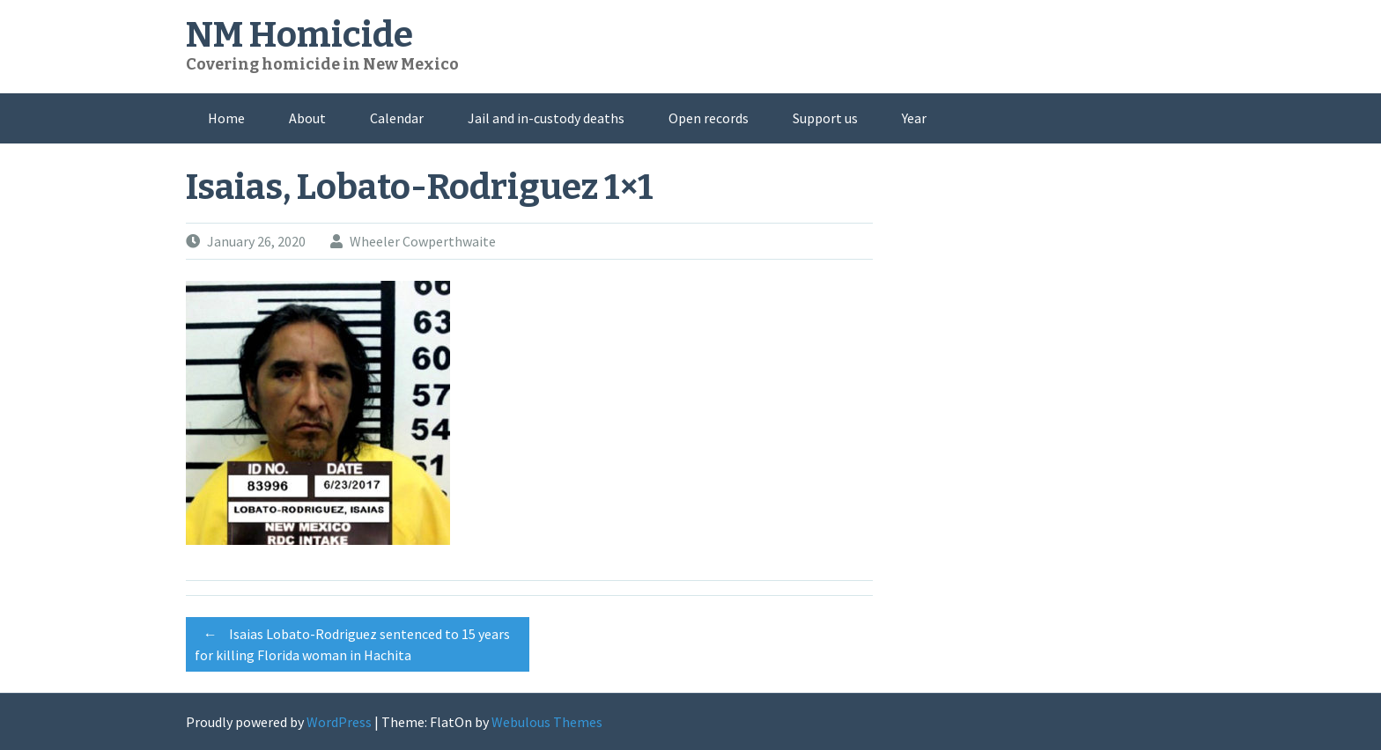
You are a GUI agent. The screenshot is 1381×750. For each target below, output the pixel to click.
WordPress (339, 722)
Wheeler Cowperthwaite (423, 241)
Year (914, 118)
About (307, 118)
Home (226, 118)
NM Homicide (299, 35)
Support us (825, 118)
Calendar (397, 118)
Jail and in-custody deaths (546, 118)
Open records (708, 118)
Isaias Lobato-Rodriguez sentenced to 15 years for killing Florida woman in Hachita (352, 642)
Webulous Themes (546, 722)
